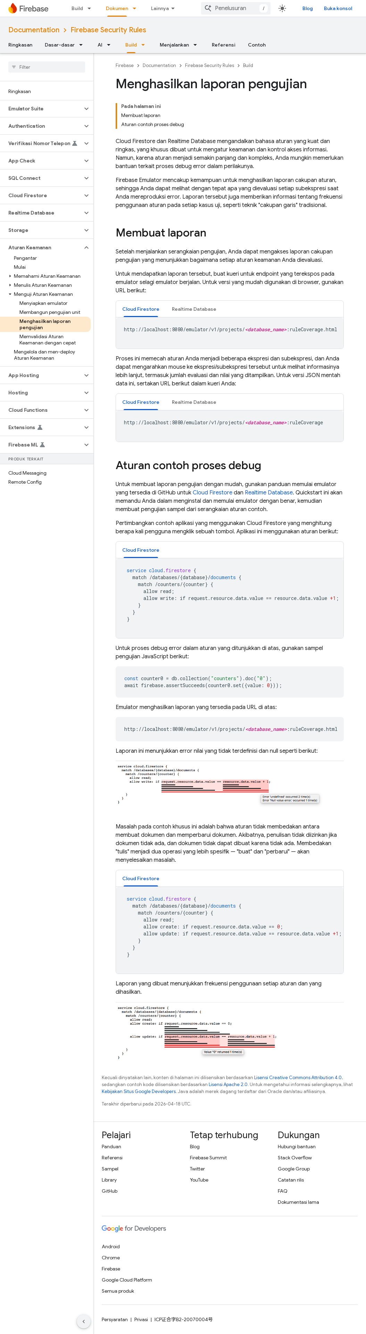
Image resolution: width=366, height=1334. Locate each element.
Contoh (257, 45)
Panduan (111, 1146)
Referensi (223, 45)
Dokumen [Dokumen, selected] (117, 8)
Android (111, 1246)
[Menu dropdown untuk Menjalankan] (197, 44)
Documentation (33, 30)
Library (109, 1180)
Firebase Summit (208, 1157)
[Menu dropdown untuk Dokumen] (136, 8)
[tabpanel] (229, 333)
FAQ (283, 1191)
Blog (307, 8)
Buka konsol (338, 8)
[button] (41, 108)
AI (100, 45)
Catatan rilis (291, 1180)
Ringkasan (20, 45)
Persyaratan (115, 1319)
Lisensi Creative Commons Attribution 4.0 (298, 1078)
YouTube (199, 1180)
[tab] (141, 309)
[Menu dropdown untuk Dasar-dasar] (83, 44)
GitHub (109, 1191)
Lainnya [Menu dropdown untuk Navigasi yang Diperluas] (160, 8)
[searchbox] (46, 67)
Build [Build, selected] (131, 45)
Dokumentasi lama (298, 1202)
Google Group (294, 1169)
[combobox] (236, 8)
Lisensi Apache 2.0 (228, 1084)
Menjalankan (174, 45)
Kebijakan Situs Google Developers (139, 1091)
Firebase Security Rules (108, 30)
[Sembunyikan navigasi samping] (84, 1321)
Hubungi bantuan (297, 1146)
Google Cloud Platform (127, 1280)
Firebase (125, 65)
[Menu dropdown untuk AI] (110, 44)
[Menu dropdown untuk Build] (91, 8)
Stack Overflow (295, 1157)
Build (77, 8)
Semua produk (118, 1291)
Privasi (141, 1319)
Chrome (111, 1257)
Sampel (110, 1169)
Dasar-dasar (60, 45)
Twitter (197, 1169)
